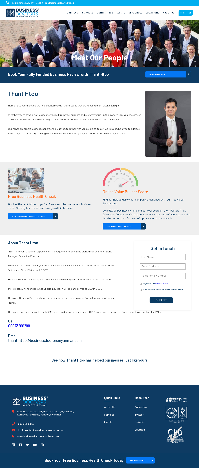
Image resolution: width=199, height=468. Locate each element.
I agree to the (155, 284)
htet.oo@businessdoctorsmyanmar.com (41, 430)
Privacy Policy (161, 284)
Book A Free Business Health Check (55, 3)
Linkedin (139, 422)
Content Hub (105, 13)
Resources (135, 13)
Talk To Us (185, 13)
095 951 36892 (26, 424)
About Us (168, 13)
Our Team (73, 13)
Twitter (139, 415)
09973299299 (19, 325)
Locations (152, 13)
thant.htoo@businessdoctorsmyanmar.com (45, 340)
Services (87, 13)
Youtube (140, 430)
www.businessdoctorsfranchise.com (38, 436)
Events (121, 13)
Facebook (141, 407)
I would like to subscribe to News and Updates (163, 290)
